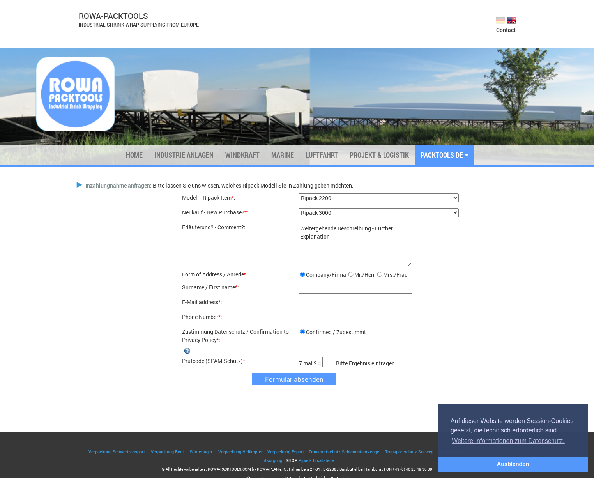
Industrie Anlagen (184, 154)
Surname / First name (208, 287)
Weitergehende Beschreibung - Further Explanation (355, 244)
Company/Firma (326, 274)
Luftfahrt (322, 154)
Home (134, 154)
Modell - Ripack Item (207, 197)
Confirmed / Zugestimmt (336, 332)
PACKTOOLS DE (444, 154)
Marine (282, 154)
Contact (506, 30)
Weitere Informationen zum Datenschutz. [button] (508, 440)
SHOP (310, 460)
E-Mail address (200, 302)
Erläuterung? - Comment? (213, 227)
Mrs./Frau (395, 274)
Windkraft (242, 154)
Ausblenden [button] (513, 464)
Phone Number (200, 316)
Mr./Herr (364, 274)
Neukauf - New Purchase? (213, 212)
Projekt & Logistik (379, 154)
